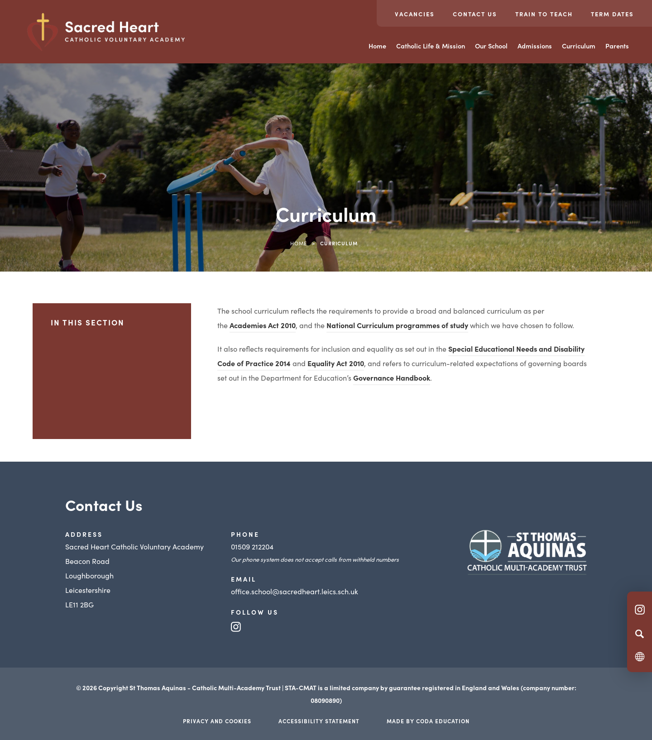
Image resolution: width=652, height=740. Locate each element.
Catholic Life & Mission (430, 45)
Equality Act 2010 (335, 363)
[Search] (639, 634)
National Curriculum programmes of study (397, 325)
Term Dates (612, 14)
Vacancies (415, 14)
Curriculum (578, 45)
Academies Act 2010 (263, 325)
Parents (617, 45)
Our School (491, 45)
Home (377, 45)
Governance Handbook (391, 377)
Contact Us (475, 14)
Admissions (535, 45)
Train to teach (544, 14)
